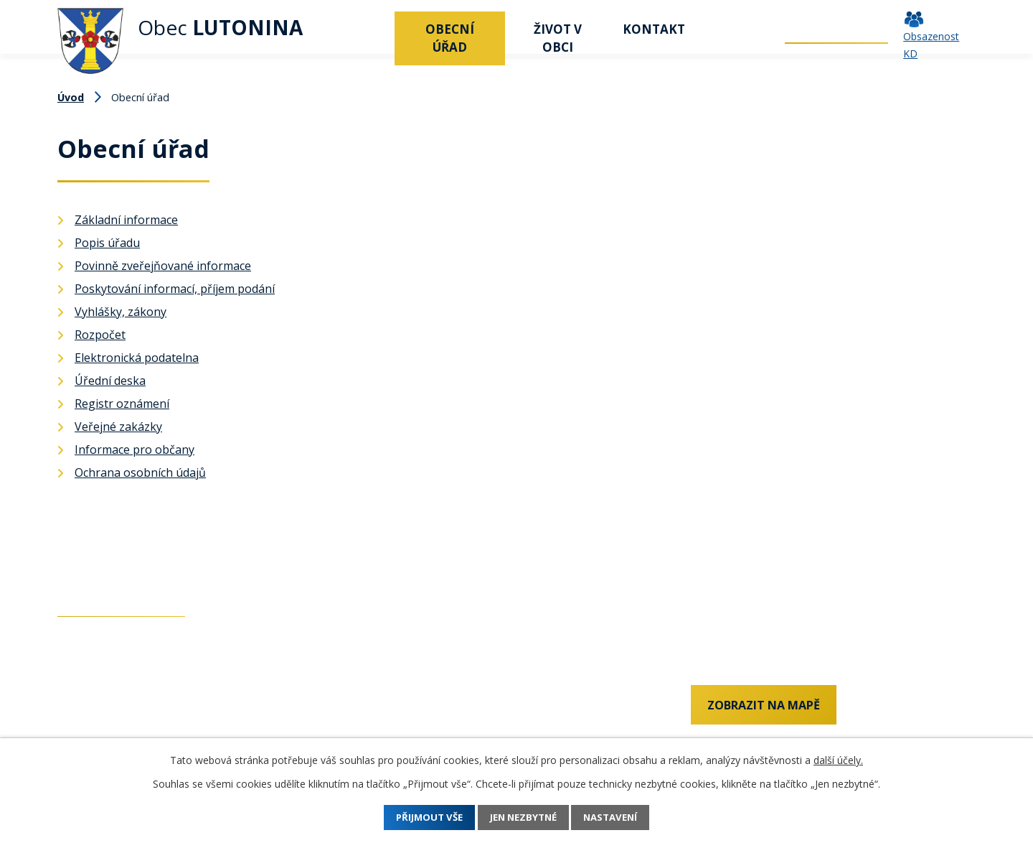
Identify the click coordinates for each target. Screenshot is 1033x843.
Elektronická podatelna (137, 357)
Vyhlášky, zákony (120, 312)
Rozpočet (100, 335)
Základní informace (126, 220)
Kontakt (654, 29)
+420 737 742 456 (104, 709)
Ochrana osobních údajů (140, 472)
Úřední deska (110, 380)
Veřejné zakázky (118, 426)
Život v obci (558, 38)
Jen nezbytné (523, 817)
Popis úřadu (107, 243)
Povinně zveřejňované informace (163, 266)
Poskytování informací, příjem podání (175, 289)
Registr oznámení (122, 403)
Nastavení (622, 817)
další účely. (838, 760)
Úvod (377, 29)
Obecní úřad (449, 38)
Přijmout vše (418, 817)
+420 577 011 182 (104, 733)
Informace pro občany (134, 449)
